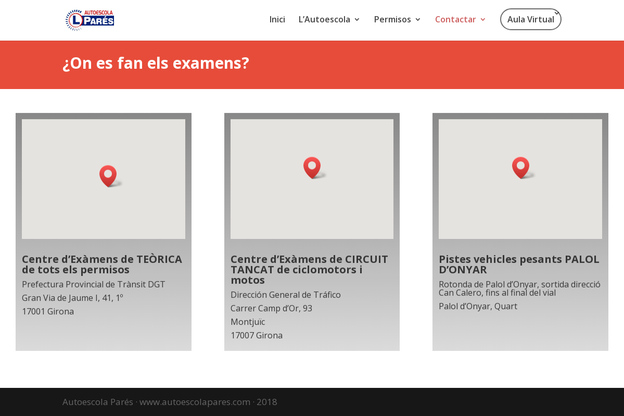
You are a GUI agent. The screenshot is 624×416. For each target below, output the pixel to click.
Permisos (392, 20)
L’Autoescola (324, 20)
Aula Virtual (530, 19)
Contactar (455, 20)
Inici (277, 20)
